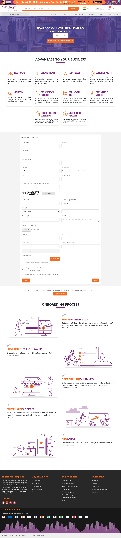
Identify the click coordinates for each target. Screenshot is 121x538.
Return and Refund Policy (100, 489)
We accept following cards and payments (15, 513)
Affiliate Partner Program (70, 486)
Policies (11, 535)
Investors (95, 492)
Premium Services (37, 486)
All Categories (36, 481)
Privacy (4, 535)
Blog (63, 500)
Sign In (97, 10)
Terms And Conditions (40, 268)
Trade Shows (66, 489)
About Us (95, 481)
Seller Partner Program (69, 483)
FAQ (33, 492)
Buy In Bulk (35, 483)
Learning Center (67, 481)
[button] (86, 8)
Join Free (102, 10)
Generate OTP (55, 259)
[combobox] (51, 9)
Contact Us (95, 483)
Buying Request (37, 489)
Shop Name (65, 235)
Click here (39, 270)
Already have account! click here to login (61, 41)
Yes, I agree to (35, 268)
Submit (26, 280)
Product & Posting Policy (69, 495)
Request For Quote (68, 492)
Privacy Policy (96, 486)
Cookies (18, 535)
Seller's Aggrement (33, 270)
